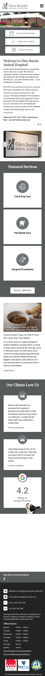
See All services (22, 290)
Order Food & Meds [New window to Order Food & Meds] (22, 42)
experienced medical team (14, 106)
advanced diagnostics (21, 93)
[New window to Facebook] (4, 579)
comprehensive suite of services (26, 87)
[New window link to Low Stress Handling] (37, 665)
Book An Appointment (22, 33)
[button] (38, 124)
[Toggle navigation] (42, 6)
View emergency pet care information (17, 651)
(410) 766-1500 (18, 117)
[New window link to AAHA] (11, 665)
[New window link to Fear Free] (24, 665)
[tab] (11, 160)
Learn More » (9, 370)
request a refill (22, 50)
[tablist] (22, 160)
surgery (6, 95)
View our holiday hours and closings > (16, 654)
